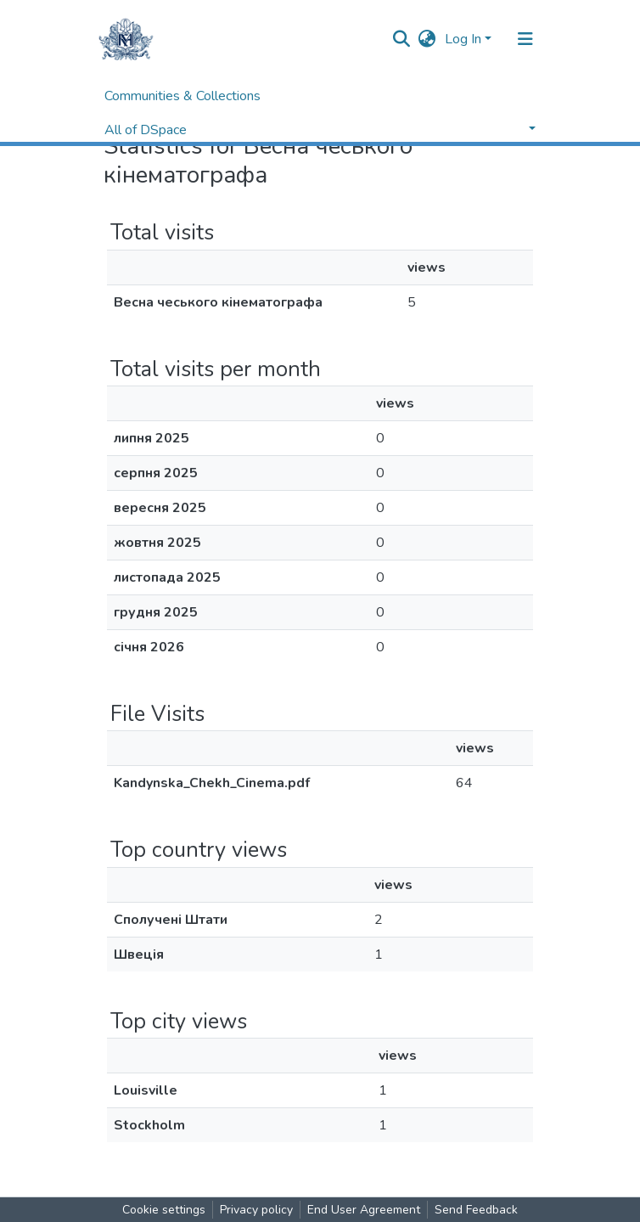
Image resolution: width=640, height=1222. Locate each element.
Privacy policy (256, 1210)
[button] (427, 39)
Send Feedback (476, 1210)
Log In (463, 39)
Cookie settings (163, 1210)
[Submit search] (401, 39)
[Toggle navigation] (525, 39)
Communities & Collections (182, 96)
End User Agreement (363, 1210)
